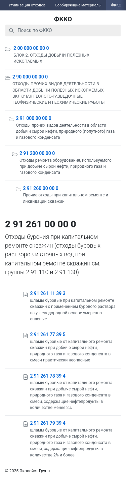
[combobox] (63, 30)
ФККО (63, 19)
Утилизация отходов (26, 5)
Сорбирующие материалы (78, 5)
